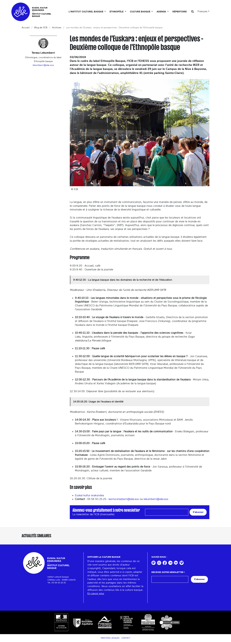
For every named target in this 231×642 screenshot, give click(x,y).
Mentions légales (110, 638)
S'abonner (198, 512)
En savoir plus (95, 593)
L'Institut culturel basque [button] (86, 12)
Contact (125, 638)
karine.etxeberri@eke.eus (124, 499)
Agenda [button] (162, 12)
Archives (56, 28)
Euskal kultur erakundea (89, 495)
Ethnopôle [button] (117, 12)
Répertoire (179, 12)
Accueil (26, 28)
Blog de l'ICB (40, 28)
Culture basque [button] (140, 12)
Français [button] (202, 11)
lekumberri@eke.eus (156, 499)
